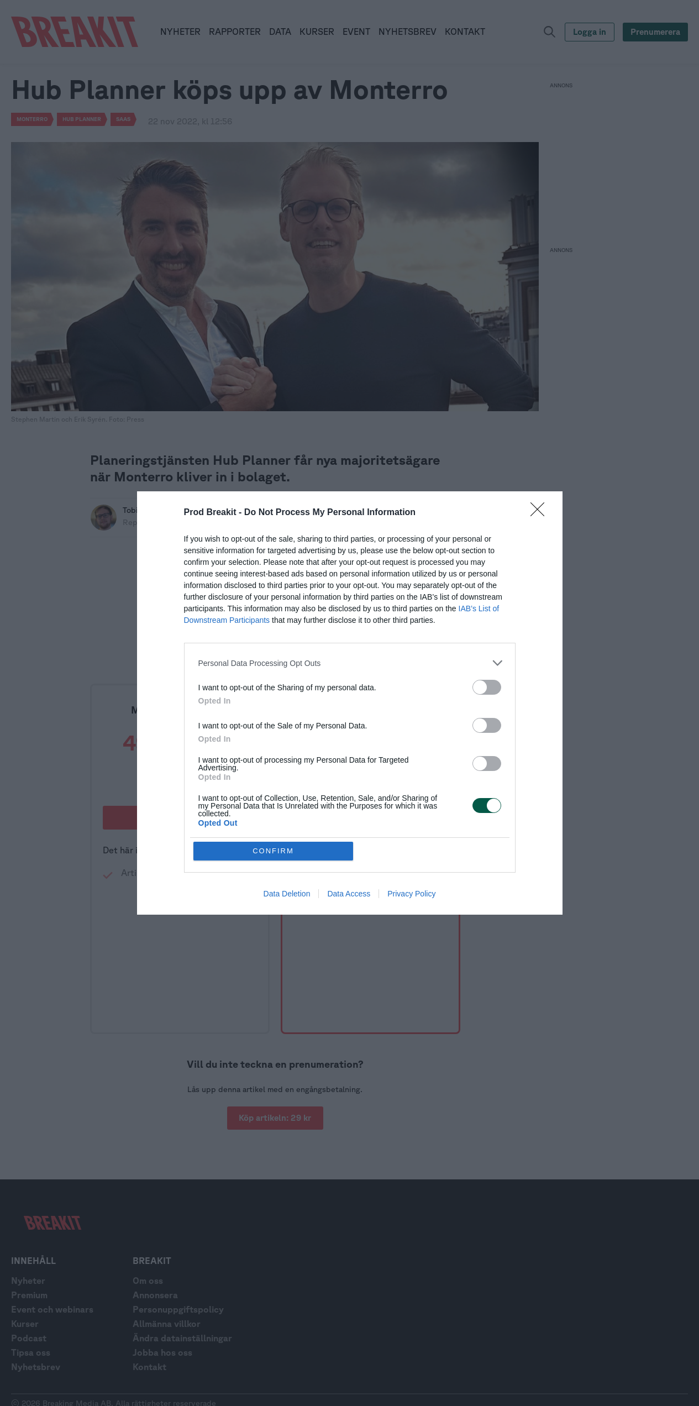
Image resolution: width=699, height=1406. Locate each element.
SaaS (123, 119)
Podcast (28, 1338)
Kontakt (149, 1367)
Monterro (32, 119)
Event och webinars (52, 1309)
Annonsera (155, 1295)
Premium (29, 1295)
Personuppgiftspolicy (178, 1309)
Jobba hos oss (162, 1352)
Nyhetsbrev (35, 1367)
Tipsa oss (30, 1352)
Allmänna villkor (167, 1324)
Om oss (148, 1281)
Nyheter (28, 1281)
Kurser (25, 1324)
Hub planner (81, 119)
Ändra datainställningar (182, 1338)
